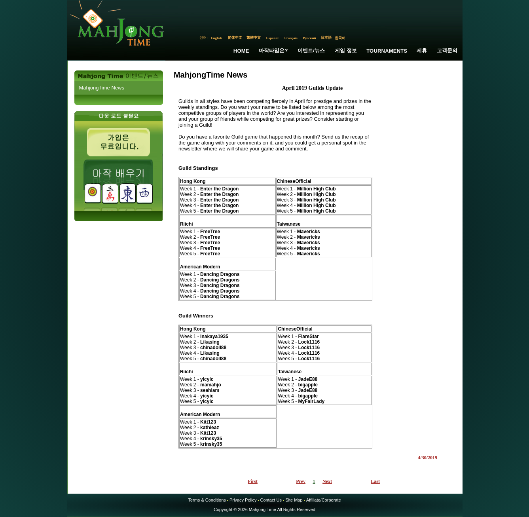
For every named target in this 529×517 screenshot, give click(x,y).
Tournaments (386, 51)
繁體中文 (253, 38)
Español (272, 38)
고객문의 (447, 50)
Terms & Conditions (207, 500)
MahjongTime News (101, 88)
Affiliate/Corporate (323, 500)
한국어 (340, 38)
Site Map (293, 500)
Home (241, 51)
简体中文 (235, 38)
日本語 (326, 38)
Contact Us (271, 500)
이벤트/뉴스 (311, 50)
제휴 (422, 50)
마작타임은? (273, 50)
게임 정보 (346, 50)
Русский (309, 38)
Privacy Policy (242, 500)
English (216, 38)
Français (291, 38)
